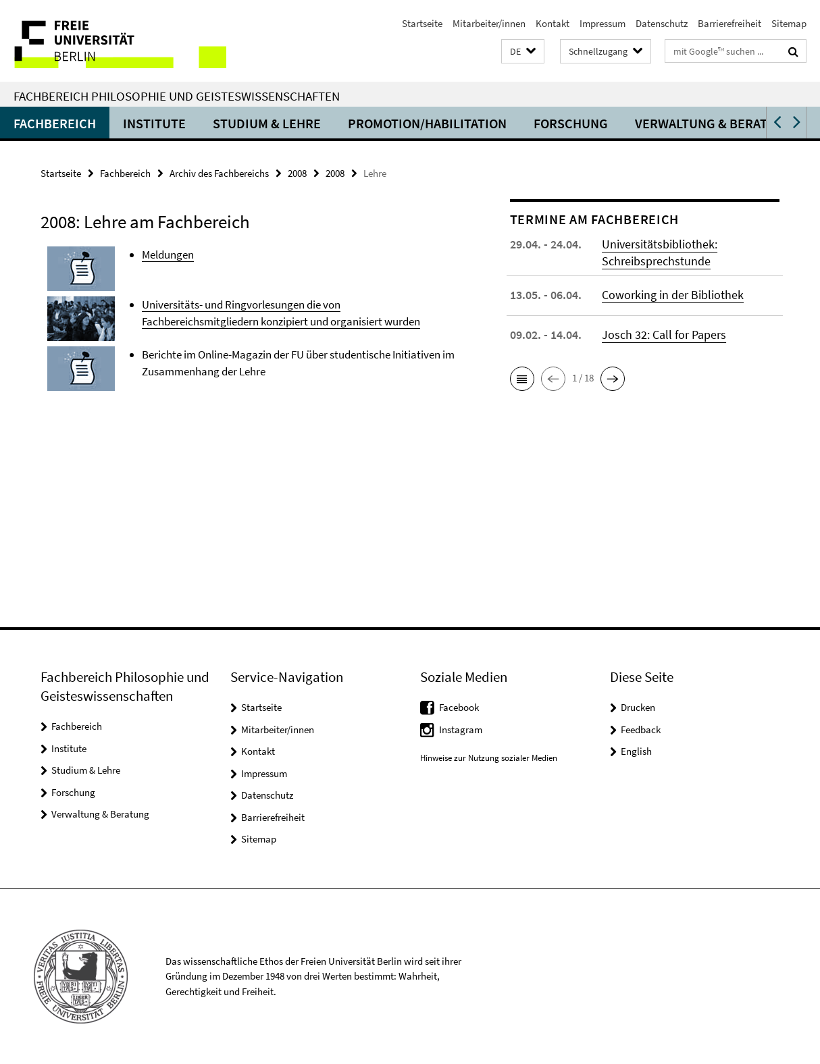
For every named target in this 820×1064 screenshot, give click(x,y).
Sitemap (788, 23)
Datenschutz (662, 23)
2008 (297, 173)
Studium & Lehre (267, 123)
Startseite (422, 23)
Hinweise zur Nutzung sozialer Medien (488, 758)
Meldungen (168, 254)
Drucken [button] (638, 707)
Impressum (602, 23)
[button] (522, 51)
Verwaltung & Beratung (714, 123)
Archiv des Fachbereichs (219, 173)
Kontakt (552, 23)
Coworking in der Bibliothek (673, 294)
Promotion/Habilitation (427, 123)
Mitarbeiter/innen (489, 23)
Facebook (459, 707)
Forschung (571, 123)
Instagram (460, 729)
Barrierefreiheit (729, 23)
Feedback (641, 729)
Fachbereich (55, 123)
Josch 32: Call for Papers (664, 334)
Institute (154, 123)
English (636, 751)
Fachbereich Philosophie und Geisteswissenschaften (177, 96)
